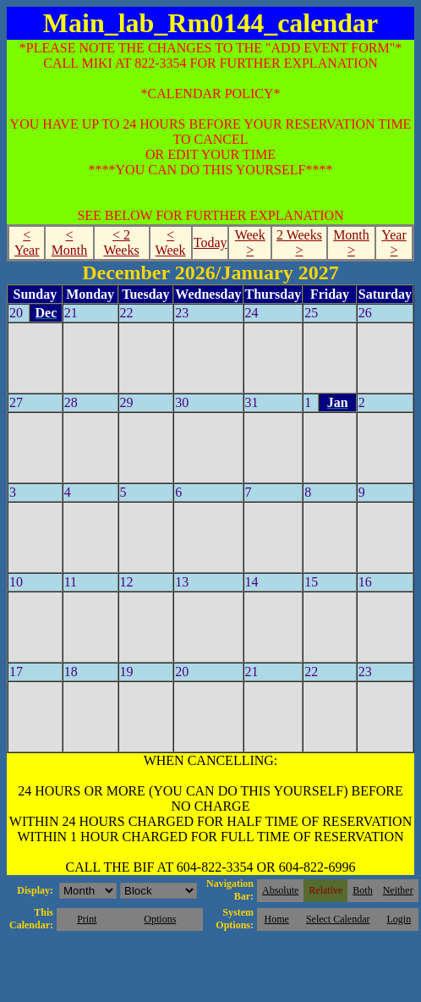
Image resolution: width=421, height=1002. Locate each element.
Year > (393, 242)
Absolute (280, 890)
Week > (250, 242)
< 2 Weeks (121, 242)
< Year (26, 242)
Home (277, 919)
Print (86, 919)
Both (362, 890)
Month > (351, 242)
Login (398, 919)
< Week (171, 242)
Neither (398, 890)
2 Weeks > (299, 242)
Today (210, 242)
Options (160, 919)
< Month (70, 242)
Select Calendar (338, 919)
